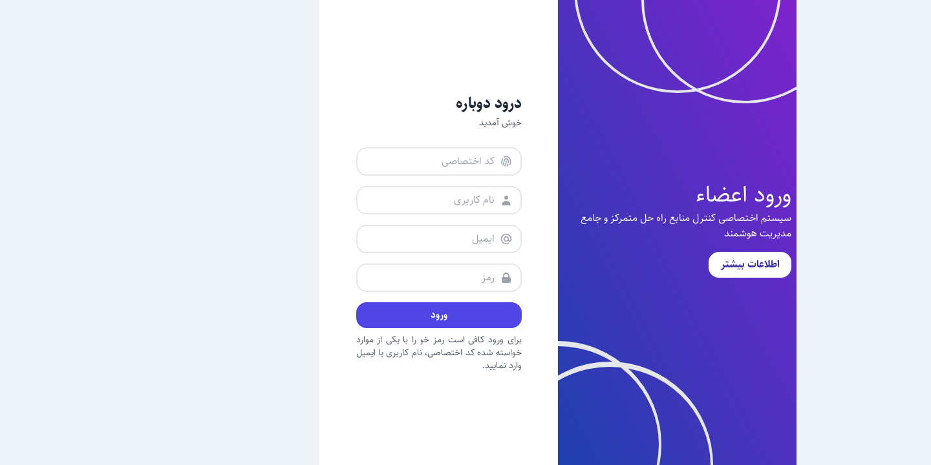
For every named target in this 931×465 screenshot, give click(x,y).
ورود (346, 315)
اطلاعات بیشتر (657, 264)
